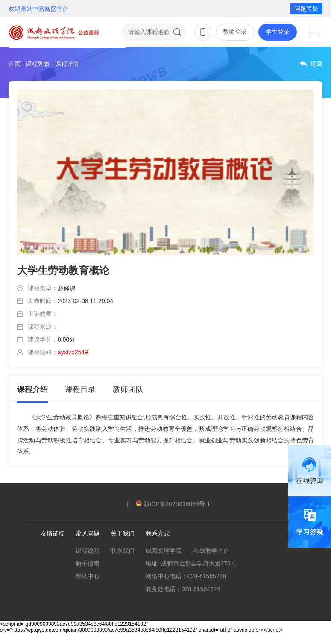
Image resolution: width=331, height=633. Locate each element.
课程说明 (88, 550)
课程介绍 (32, 389)
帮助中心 (88, 576)
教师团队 (128, 389)
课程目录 (80, 389)
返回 (316, 63)
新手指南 (88, 563)
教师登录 (235, 31)
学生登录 (278, 31)
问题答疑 (306, 8)
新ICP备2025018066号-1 (173, 504)
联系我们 (123, 550)
